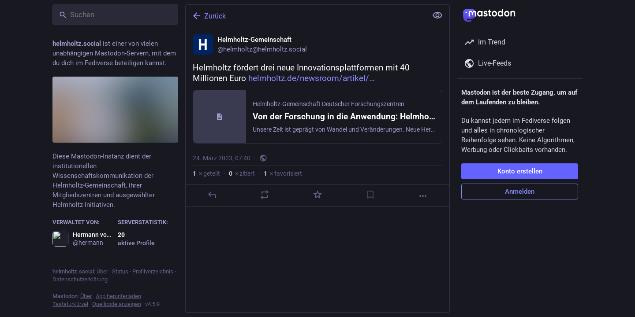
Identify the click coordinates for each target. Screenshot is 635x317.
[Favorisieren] (317, 194)
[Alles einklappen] (437, 15)
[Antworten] (212, 194)
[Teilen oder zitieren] (264, 194)
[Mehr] (423, 196)
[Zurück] (306, 16)
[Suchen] (115, 14)
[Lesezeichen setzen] (370, 194)
